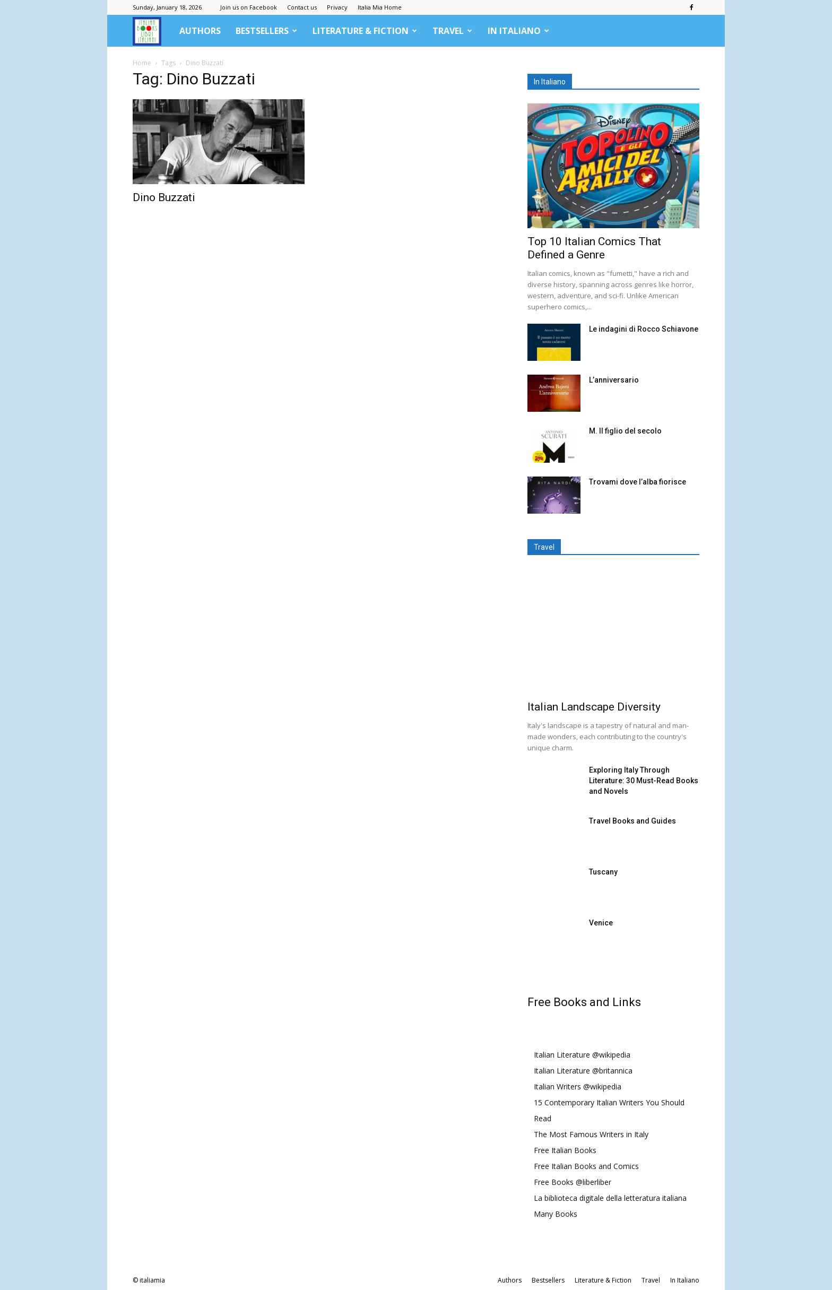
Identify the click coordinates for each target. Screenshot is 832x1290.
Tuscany (603, 872)
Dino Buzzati (164, 197)
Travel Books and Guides (632, 821)
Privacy (337, 7)
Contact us (302, 7)
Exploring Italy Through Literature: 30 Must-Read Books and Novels (643, 780)
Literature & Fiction (365, 31)
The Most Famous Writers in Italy (591, 1134)
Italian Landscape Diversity (594, 706)
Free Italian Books (565, 1150)
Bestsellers (266, 31)
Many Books (555, 1214)
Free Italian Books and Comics (586, 1166)
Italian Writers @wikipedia (577, 1086)
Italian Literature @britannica (583, 1071)
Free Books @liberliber (572, 1182)
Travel (452, 31)
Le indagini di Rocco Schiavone (643, 329)
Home (142, 62)
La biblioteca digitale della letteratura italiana (610, 1198)
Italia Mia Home (380, 7)
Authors (200, 31)
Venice (601, 923)
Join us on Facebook (248, 7)
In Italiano (518, 31)
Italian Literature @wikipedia (582, 1055)
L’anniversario (614, 380)
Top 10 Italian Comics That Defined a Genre (594, 248)
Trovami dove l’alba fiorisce (637, 482)
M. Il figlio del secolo (625, 431)
